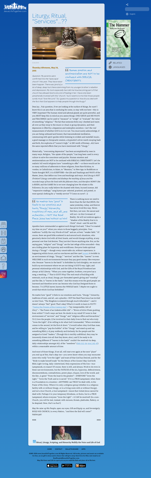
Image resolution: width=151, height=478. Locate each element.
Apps (83, 449)
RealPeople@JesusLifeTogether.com (66, 458)
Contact (58, 449)
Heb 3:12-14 (82, 343)
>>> (99, 419)
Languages (117, 67)
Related (115, 62)
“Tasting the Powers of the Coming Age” (49, 307)
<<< (34, 419)
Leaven (85, 253)
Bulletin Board (71, 449)
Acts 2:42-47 (93, 343)
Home (49, 449)
